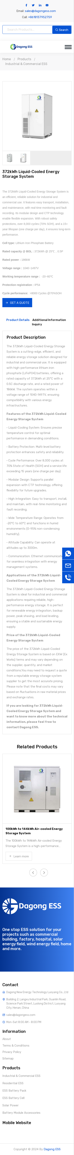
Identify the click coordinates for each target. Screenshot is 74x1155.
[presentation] (33, 873)
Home (6, 59)
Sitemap (8, 1058)
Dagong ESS (52, 1149)
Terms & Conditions (15, 1045)
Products (24, 59)
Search (61, 30)
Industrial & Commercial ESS (26, 64)
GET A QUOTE (17, 303)
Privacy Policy (11, 1052)
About (6, 1039)
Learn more (19, 856)
